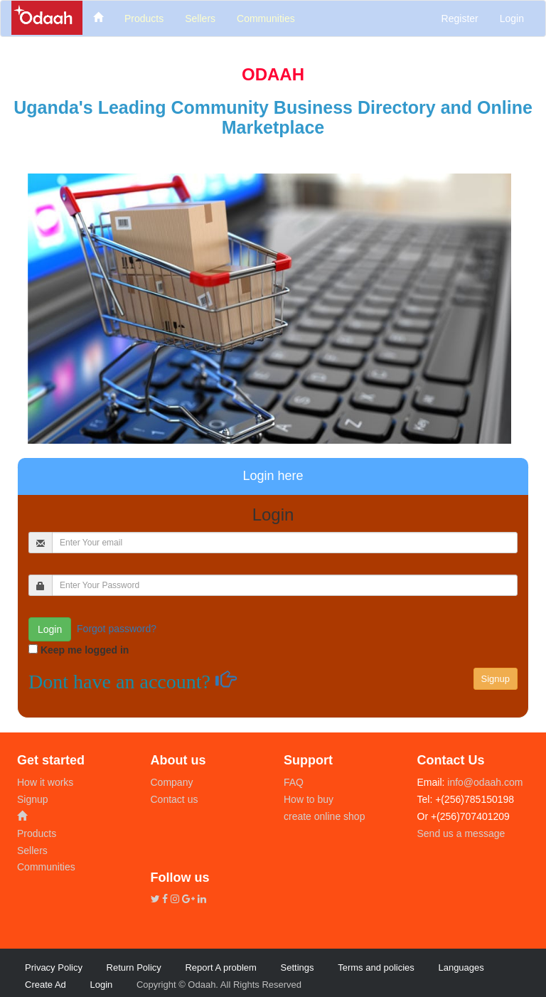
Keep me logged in (85, 650)
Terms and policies (376, 967)
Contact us (174, 799)
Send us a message (461, 833)
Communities (46, 867)
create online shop (324, 816)
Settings (297, 967)
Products (36, 833)
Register (459, 18)
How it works (45, 782)
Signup (32, 799)
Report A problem (220, 967)
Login (512, 18)
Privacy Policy (53, 967)
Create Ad (45, 984)
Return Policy (134, 967)
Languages (460, 967)
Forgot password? (116, 628)
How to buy (308, 799)
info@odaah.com (483, 782)
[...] (285, 542)
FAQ (294, 782)
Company (172, 782)
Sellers (32, 850)
